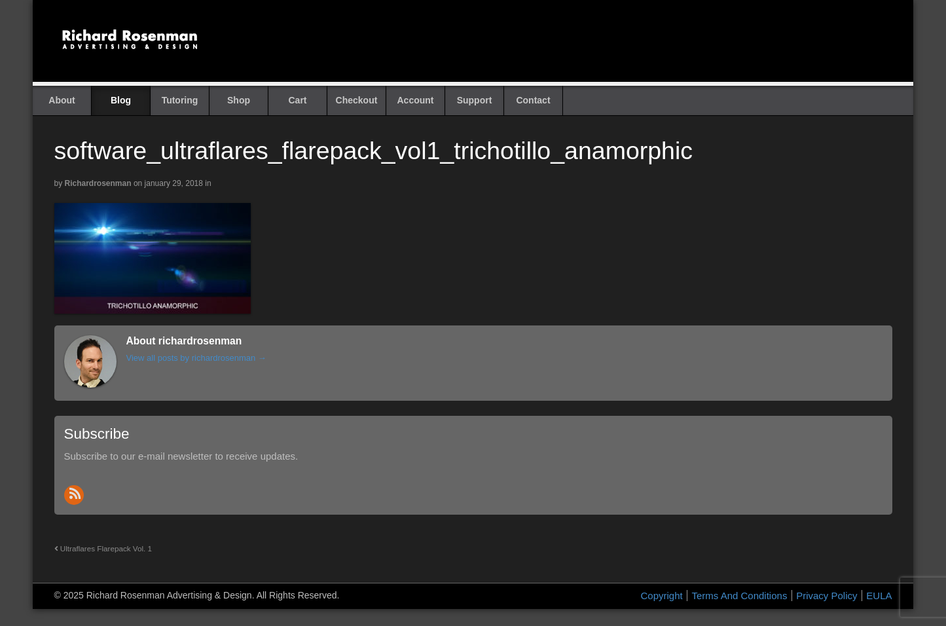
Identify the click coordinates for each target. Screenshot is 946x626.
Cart (297, 100)
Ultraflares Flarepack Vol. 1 (103, 548)
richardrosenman (98, 183)
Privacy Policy (826, 595)
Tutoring (180, 100)
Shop (238, 100)
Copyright (662, 595)
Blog (121, 100)
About (61, 100)
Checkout (357, 100)
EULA (879, 595)
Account (415, 100)
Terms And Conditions (739, 595)
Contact (533, 100)
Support (474, 100)
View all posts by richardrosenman (196, 358)
